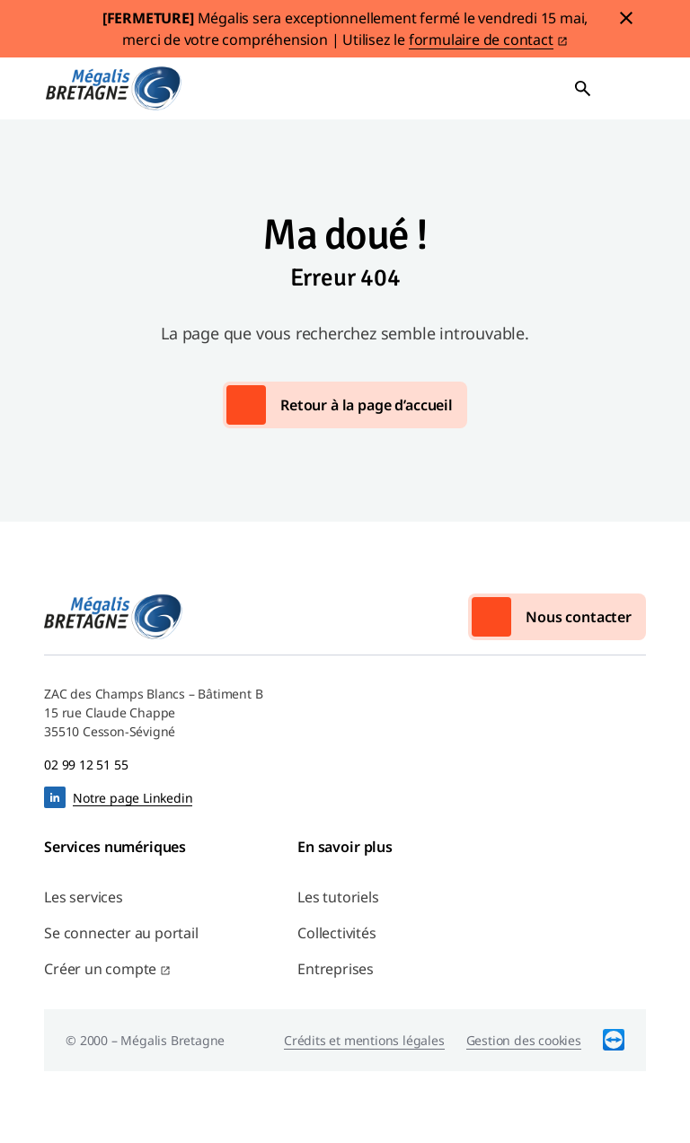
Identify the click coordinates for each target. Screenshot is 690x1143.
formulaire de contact (481, 39)
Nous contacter (579, 617)
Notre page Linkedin (132, 797)
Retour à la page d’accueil (366, 405)
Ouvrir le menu (626, 89)
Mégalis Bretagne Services (113, 88)
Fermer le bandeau (626, 18)
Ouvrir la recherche (583, 89)
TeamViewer (613, 1040)
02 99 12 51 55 (86, 764)
